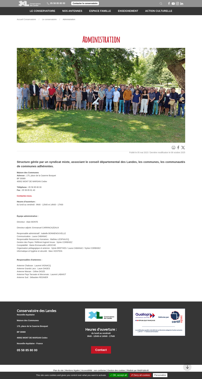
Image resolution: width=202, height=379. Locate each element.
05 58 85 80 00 (56, 3)
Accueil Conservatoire (26, 19)
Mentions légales (72, 370)
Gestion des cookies (116, 370)
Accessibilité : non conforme (93, 370)
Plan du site (58, 370)
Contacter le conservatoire (85, 3)
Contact (101, 350)
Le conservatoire (49, 19)
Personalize (160, 375)
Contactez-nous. (24, 196)
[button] (160, 3)
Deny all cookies (140, 375)
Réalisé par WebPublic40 (138, 370)
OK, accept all (118, 375)
